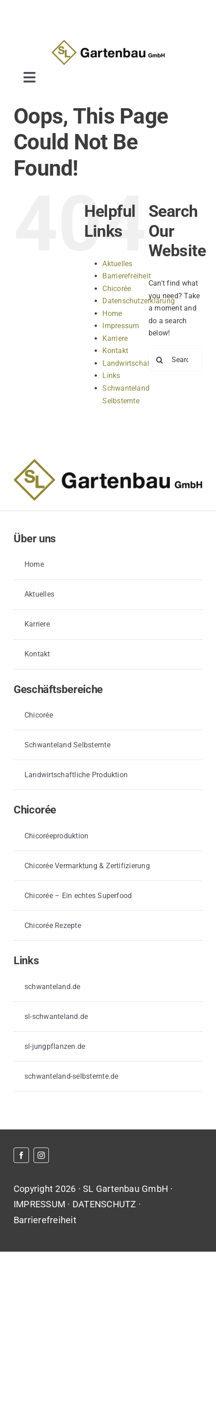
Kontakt (115, 350)
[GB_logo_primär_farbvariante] (108, 43)
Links (111, 375)
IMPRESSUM (39, 1204)
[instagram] (41, 1155)
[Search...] (175, 360)
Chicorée (116, 288)
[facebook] (21, 1155)
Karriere (115, 338)
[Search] (160, 360)
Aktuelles (117, 263)
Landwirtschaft (127, 363)
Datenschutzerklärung (138, 301)
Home (112, 313)
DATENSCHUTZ (104, 1204)
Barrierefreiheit (126, 276)
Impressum (120, 325)
